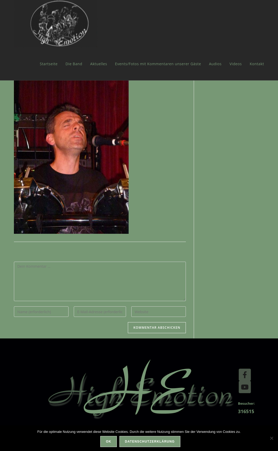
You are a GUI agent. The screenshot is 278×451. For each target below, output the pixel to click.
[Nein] (271, 438)
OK (108, 441)
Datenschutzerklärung (150, 441)
